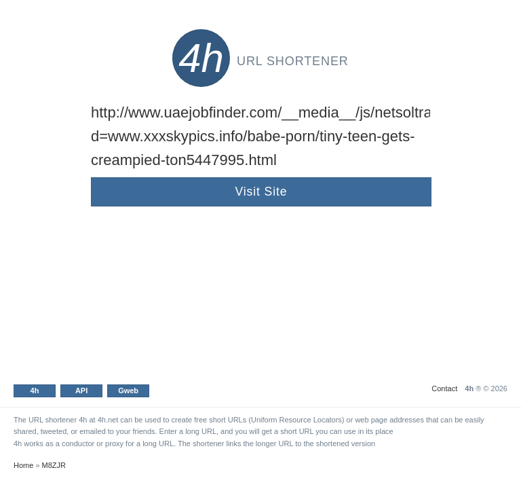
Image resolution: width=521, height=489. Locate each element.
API (81, 390)
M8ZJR (54, 465)
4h (35, 390)
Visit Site (261, 191)
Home (23, 465)
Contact (444, 388)
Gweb (128, 390)
